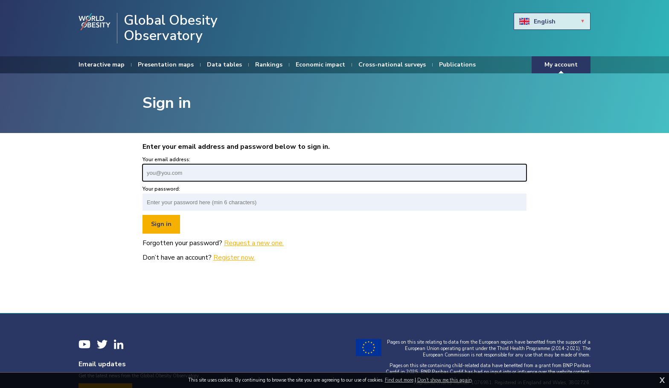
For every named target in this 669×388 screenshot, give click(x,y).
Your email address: (166, 159)
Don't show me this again (444, 380)
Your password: (161, 188)
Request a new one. (254, 243)
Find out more (399, 380)
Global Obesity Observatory (171, 28)
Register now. (234, 257)
